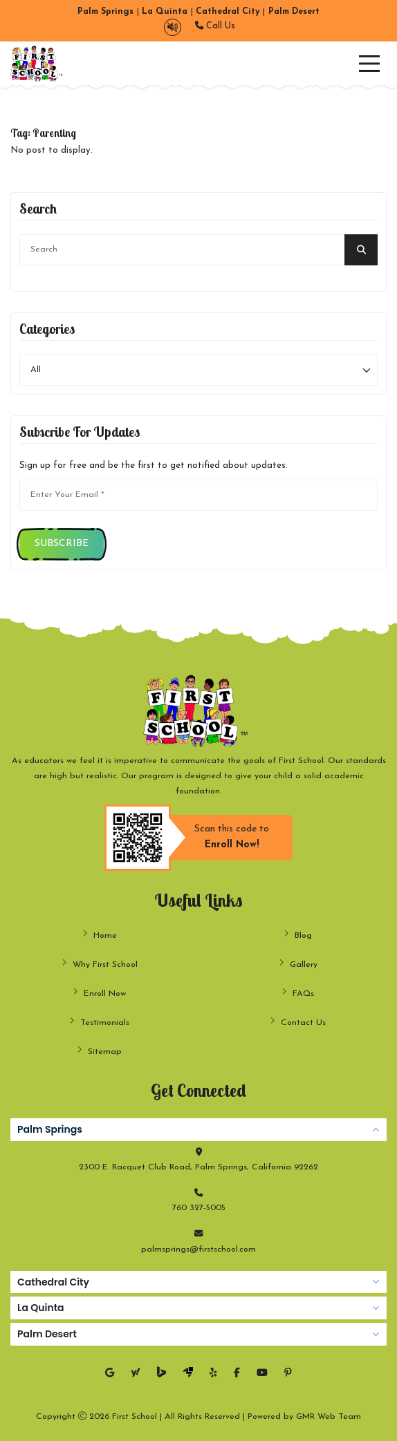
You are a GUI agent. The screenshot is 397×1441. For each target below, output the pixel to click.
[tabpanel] (198, 1187)
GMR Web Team (328, 1417)
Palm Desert (47, 1334)
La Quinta (40, 1308)
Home (99, 935)
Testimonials (99, 1022)
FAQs (297, 993)
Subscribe (62, 543)
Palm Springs (49, 1129)
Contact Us (298, 1022)
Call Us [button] (215, 25)
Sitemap (99, 1051)
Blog (298, 935)
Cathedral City (53, 1282)
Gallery (298, 964)
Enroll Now (99, 993)
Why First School (100, 964)
